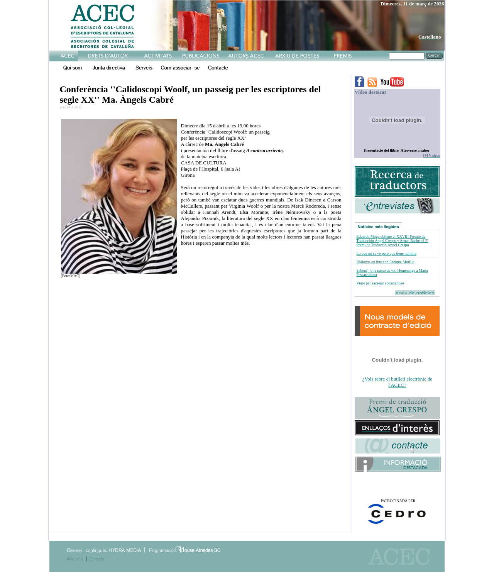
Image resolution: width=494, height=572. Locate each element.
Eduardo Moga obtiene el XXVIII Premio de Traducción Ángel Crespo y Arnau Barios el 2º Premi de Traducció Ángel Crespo (392, 240)
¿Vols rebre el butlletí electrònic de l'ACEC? (397, 382)
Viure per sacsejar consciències (380, 283)
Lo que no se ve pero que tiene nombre (386, 253)
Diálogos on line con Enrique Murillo (385, 262)
